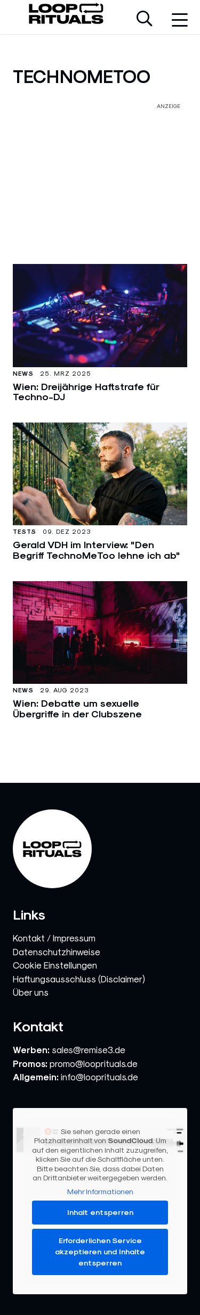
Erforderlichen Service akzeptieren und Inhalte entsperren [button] (100, 1252)
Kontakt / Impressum (54, 938)
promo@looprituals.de (94, 1063)
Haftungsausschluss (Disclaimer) (79, 979)
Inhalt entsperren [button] (100, 1212)
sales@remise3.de (88, 1050)
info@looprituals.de (99, 1077)
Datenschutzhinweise (56, 952)
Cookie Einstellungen (55, 965)
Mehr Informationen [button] (100, 1191)
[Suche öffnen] (145, 20)
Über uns (31, 992)
